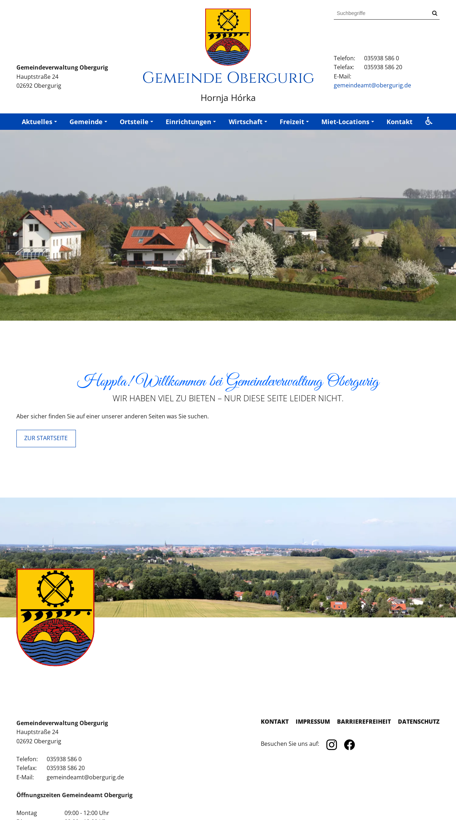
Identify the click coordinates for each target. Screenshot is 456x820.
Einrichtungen (188, 121)
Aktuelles (37, 121)
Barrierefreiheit (364, 721)
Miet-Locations (345, 121)
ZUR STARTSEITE (46, 438)
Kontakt (400, 121)
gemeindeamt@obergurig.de (372, 85)
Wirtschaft (246, 121)
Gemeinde (86, 121)
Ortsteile (134, 121)
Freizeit (292, 121)
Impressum (313, 721)
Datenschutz (419, 721)
